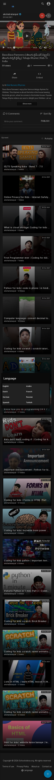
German (6, 397)
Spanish (6, 402)
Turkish (29, 402)
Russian (29, 397)
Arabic (29, 386)
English (6, 386)
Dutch (5, 392)
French (29, 392)
